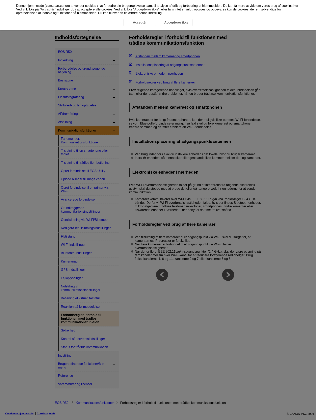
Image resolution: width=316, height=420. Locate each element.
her (295, 5)
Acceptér (47, 9)
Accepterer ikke (146, 9)
